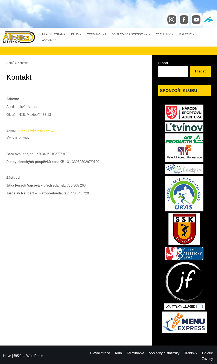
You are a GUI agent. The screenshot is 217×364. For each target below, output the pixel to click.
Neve (7, 356)
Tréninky (190, 353)
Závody (207, 359)
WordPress (34, 356)
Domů (10, 63)
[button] (80, 34)
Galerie (207, 353)
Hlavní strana (53, 34)
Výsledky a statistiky (164, 353)
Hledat (163, 63)
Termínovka (96, 34)
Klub (118, 353)
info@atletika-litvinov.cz (36, 130)
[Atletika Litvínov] (19, 37)
